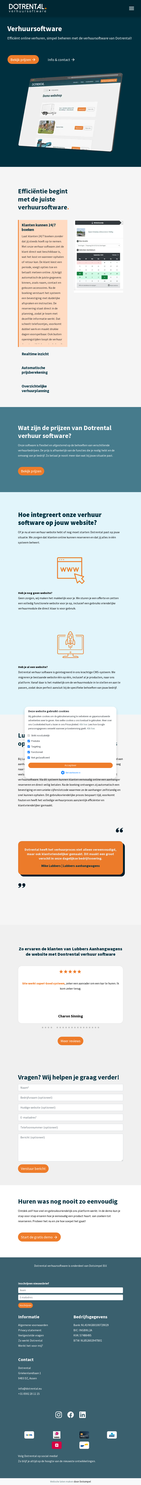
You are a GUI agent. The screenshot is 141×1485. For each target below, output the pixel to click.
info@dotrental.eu (30, 1388)
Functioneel (37, 752)
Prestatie (35, 741)
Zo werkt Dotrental (30, 1340)
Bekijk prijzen (31, 471)
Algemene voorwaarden (33, 1325)
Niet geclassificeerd (40, 757)
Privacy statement (29, 1330)
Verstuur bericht (33, 1168)
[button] (42, 1027)
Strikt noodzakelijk (40, 735)
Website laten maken (62, 1481)
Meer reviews (70, 1041)
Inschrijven (25, 1305)
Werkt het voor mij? (30, 1345)
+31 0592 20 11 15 (29, 1393)
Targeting (36, 746)
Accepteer (70, 765)
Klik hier (83, 724)
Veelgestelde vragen (31, 1335)
